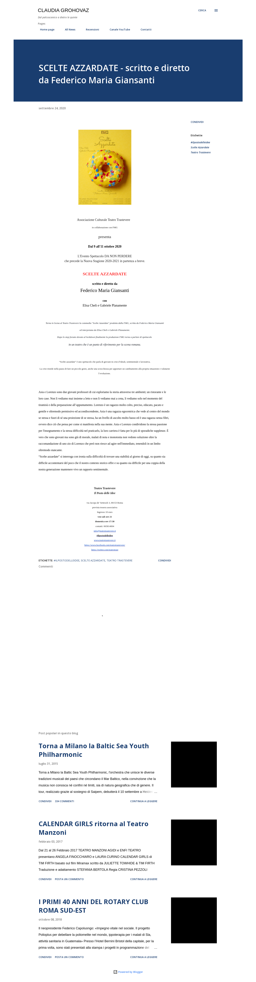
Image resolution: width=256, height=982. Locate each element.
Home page (45, 29)
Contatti (143, 29)
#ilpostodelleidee (200, 142)
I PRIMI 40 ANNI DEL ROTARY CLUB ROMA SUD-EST (93, 906)
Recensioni (90, 29)
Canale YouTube (118, 29)
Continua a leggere (143, 801)
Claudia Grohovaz (63, 10)
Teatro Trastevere (201, 152)
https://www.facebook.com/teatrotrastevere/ (104, 545)
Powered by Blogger (128, 972)
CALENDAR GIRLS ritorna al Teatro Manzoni (93, 828)
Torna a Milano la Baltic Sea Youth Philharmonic (94, 750)
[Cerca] (202, 10)
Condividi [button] (197, 122)
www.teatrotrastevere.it (105, 540)
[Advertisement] (99, 687)
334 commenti (64, 801)
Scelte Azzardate (200, 147)
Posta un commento (69, 879)
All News (68, 29)
